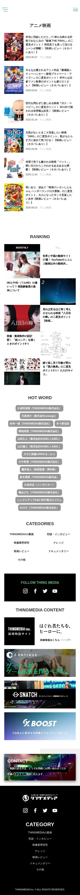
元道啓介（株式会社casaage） (39, 415)
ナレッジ (58, 542)
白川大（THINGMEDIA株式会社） (39, 507)
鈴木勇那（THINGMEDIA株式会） (39, 477)
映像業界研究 (21, 542)
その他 (21, 559)
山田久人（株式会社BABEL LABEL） (39, 438)
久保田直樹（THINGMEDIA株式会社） (39, 408)
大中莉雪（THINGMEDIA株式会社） (39, 461)
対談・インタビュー (58, 534)
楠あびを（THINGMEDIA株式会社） (39, 492)
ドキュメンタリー (58, 551)
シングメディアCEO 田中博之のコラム (39, 500)
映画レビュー (21, 551)
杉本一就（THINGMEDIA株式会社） (31, 423)
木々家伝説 (62, 423)
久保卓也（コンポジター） (39, 484)
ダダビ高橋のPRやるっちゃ (39, 454)
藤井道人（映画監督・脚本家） (39, 469)
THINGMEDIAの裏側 (21, 534)
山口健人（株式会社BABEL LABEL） (39, 446)
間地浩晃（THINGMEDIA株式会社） (39, 431)
